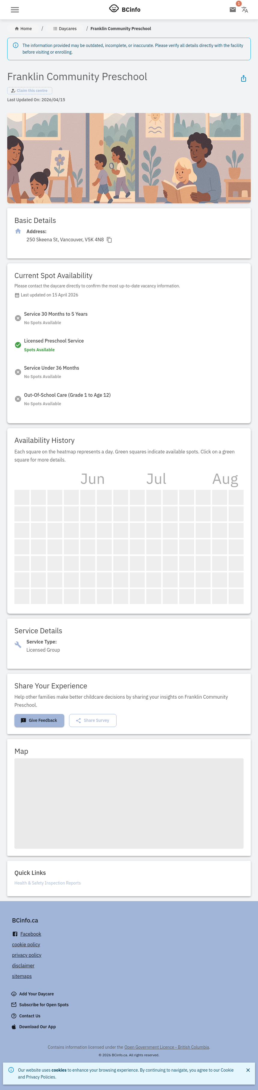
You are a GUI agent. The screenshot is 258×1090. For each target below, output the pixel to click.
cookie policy (26, 944)
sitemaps (22, 976)
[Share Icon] (243, 78)
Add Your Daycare (33, 994)
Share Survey (92, 721)
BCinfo (131, 9)
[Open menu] (15, 9)
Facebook (26, 934)
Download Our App (34, 1027)
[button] (29, 90)
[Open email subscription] (233, 10)
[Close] (248, 1070)
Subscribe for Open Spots (40, 1005)
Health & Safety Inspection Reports (47, 883)
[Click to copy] (69, 240)
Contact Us (26, 1016)
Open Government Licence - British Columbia (166, 1047)
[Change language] (245, 10)
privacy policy (26, 955)
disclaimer (23, 966)
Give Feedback (38, 721)
